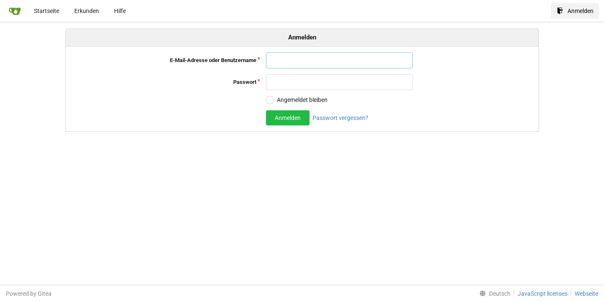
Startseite (46, 11)
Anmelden (575, 11)
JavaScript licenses (543, 293)
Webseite (586, 293)
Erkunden (86, 11)
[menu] (493, 293)
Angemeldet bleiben (302, 99)
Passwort (244, 82)
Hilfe (120, 11)
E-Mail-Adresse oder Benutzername (213, 60)
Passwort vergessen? (340, 118)
